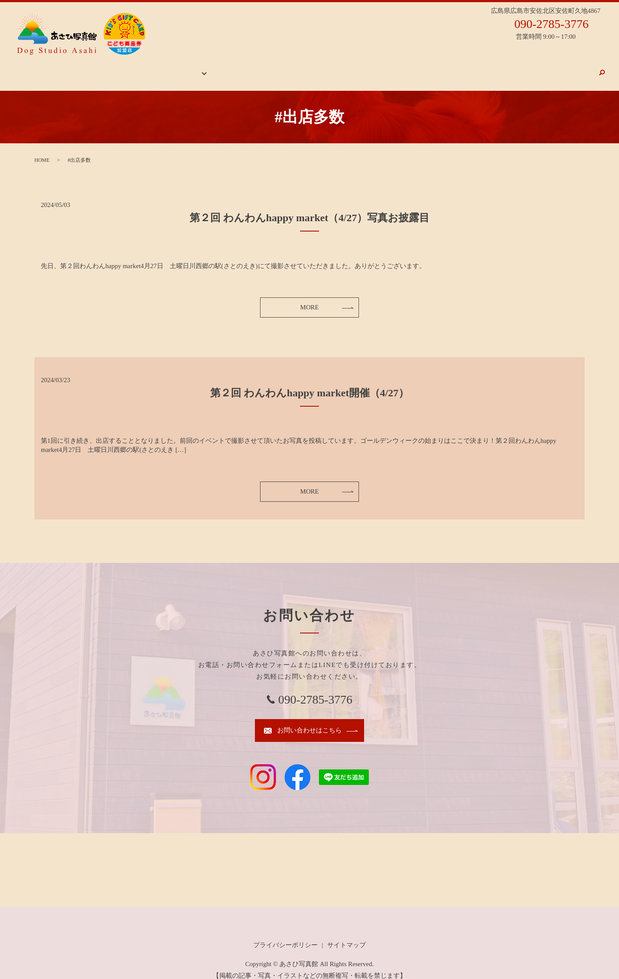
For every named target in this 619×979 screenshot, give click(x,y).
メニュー (532, 68)
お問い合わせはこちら (309, 721)
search (601, 68)
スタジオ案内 (262, 68)
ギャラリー (214, 68)
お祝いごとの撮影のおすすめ (332, 68)
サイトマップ (346, 936)
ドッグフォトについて (479, 68)
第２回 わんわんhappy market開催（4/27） (309, 384)
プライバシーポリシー (285, 936)
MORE (309, 298)
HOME (180, 68)
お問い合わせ (572, 68)
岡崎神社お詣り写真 (410, 68)
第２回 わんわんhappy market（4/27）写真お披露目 (309, 209)
